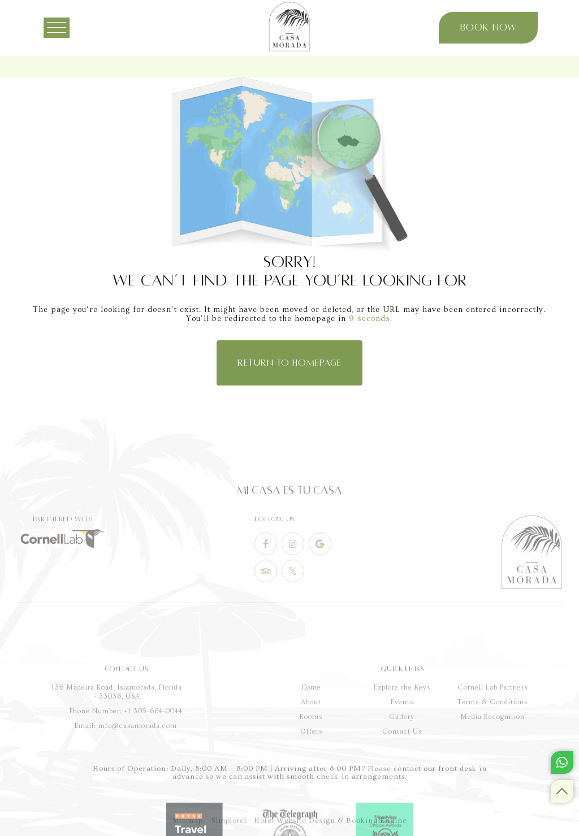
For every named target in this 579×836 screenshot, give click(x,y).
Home (311, 742)
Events (402, 756)
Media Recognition (492, 771)
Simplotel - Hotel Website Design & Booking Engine (309, 827)
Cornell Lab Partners (492, 742)
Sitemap (187, 827)
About (311, 756)
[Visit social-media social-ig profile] (293, 572)
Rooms (311, 771)
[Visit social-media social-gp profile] (320, 572)
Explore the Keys (402, 742)
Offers (311, 786)
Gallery (402, 771)
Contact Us (402, 786)
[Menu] (66, 28)
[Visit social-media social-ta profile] (265, 599)
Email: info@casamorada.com (126, 779)
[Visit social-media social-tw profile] (293, 599)
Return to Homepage (289, 363)
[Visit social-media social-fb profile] (265, 572)
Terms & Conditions (492, 756)
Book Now (482, 28)
